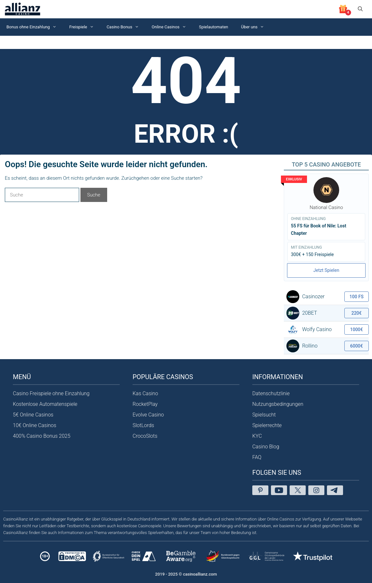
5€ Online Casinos (33, 415)
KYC (257, 436)
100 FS (356, 296)
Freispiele (84, 27)
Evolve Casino (148, 415)
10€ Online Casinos (34, 425)
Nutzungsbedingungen (277, 404)
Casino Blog (265, 447)
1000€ (356, 329)
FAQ (256, 457)
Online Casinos (172, 27)
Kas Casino (145, 393)
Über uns (256, 27)
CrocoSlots (145, 436)
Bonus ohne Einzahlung (34, 27)
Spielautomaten (213, 26)
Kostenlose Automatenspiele (45, 404)
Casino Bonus (126, 27)
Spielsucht (264, 415)
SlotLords (143, 425)
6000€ (356, 346)
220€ (356, 313)
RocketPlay (145, 404)
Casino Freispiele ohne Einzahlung (51, 393)
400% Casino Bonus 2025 (41, 436)
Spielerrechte (267, 425)
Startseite (11, 42)
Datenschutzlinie (271, 393)
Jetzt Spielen (326, 270)
